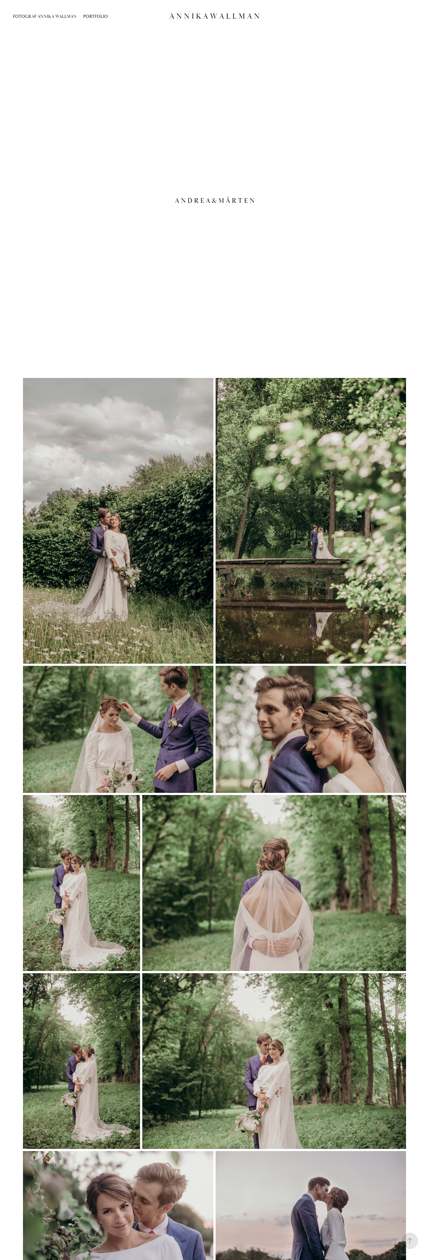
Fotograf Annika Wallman (45, 16)
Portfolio (95, 16)
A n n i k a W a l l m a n (214, 16)
